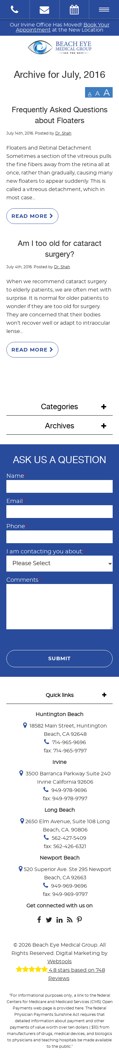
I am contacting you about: (45, 552)
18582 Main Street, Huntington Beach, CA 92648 (65, 729)
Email (15, 501)
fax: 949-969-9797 (65, 894)
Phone (16, 526)
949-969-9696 (65, 885)
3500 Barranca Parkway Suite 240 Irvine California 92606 (65, 777)
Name (16, 476)
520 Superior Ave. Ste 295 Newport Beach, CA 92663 (65, 873)
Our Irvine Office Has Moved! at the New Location (59, 27)
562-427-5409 (65, 837)
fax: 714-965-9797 (65, 750)
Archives (59, 425)
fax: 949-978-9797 (65, 798)
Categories (59, 406)
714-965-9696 (65, 742)
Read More (32, 216)
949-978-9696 (65, 790)
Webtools (59, 961)
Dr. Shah (63, 133)
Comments (23, 580)
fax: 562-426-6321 (65, 846)
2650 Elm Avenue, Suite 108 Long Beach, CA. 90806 (65, 825)
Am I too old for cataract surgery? (60, 249)
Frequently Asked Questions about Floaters (60, 115)
